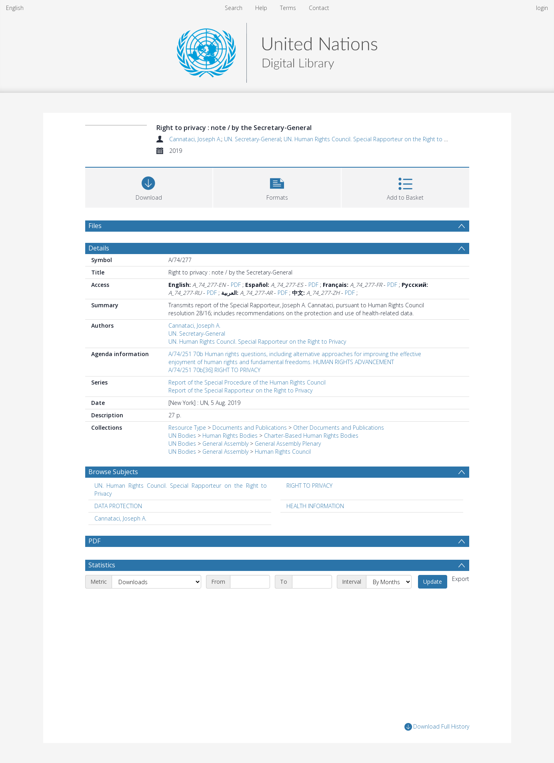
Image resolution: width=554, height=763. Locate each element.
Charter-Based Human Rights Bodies (311, 435)
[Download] (149, 187)
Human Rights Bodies (230, 435)
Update (432, 581)
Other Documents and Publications (338, 427)
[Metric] (156, 582)
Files (95, 225)
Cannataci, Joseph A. (195, 139)
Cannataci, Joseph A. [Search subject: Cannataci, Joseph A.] (120, 518)
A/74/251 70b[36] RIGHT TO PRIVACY (214, 370)
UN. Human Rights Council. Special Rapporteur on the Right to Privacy (372, 139)
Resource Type (187, 427)
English (15, 8)
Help (261, 8)
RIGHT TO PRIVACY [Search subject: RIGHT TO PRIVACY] (309, 485)
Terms (288, 8)
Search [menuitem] (233, 8)
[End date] (312, 582)
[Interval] (389, 582)
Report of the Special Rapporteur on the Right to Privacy (240, 390)
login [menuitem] (542, 8)
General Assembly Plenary (288, 443)
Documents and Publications (249, 427)
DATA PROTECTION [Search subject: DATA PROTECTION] (118, 506)
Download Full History (436, 727)
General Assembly (225, 443)
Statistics (101, 565)
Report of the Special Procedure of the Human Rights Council (247, 382)
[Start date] (250, 582)
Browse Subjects (113, 471)
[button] (277, 187)
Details (98, 248)
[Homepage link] (277, 50)
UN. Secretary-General (252, 139)
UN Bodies (182, 435)
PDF (236, 284)
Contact (319, 8)
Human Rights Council (283, 451)
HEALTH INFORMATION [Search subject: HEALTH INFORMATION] (315, 506)
